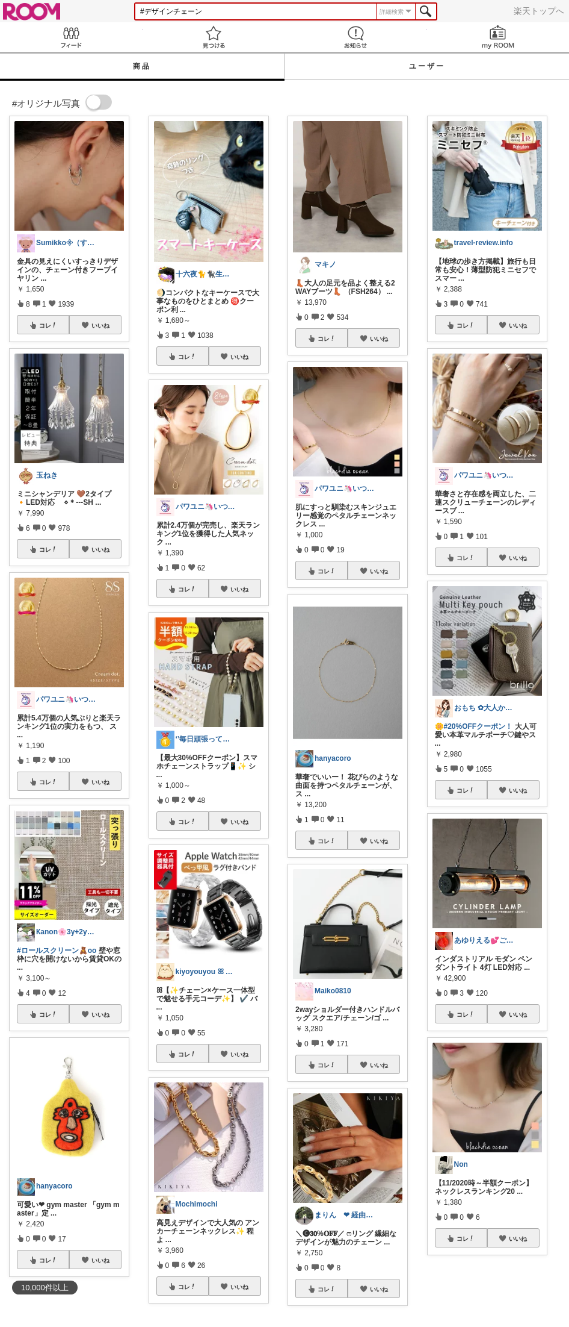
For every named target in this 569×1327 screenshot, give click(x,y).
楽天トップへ (539, 11)
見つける (214, 37)
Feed (71, 37)
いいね (100, 325)
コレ (48, 325)
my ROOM (498, 37)
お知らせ (355, 37)
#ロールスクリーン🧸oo (56, 950)
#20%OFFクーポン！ (478, 726)
